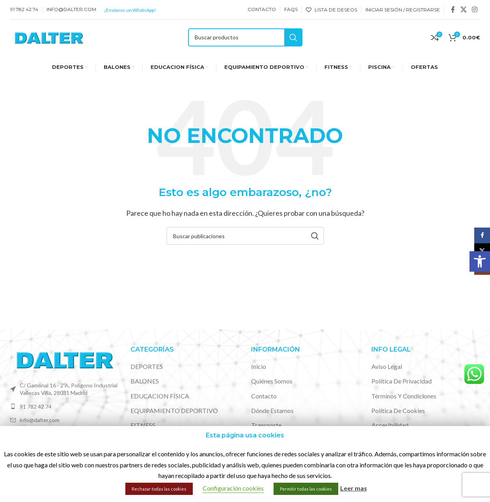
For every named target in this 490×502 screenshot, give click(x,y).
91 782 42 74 (36, 406)
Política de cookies (398, 410)
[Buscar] (245, 37)
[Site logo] (48, 36)
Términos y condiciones (403, 396)
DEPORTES (146, 366)
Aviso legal (386, 366)
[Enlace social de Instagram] (474, 9)
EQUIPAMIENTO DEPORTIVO (174, 410)
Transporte (266, 425)
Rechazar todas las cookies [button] (159, 488)
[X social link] (463, 9)
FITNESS (142, 425)
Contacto (264, 396)
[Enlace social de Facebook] (453, 9)
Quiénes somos (272, 381)
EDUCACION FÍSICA (159, 396)
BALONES (144, 381)
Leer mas (353, 488)
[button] (480, 261)
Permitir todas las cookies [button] (306, 488)
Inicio (258, 366)
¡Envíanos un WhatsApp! (130, 10)
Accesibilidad (389, 425)
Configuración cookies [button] (233, 488)
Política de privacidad (401, 381)
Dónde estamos (272, 410)
